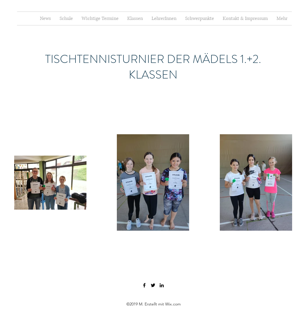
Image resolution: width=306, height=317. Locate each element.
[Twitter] (153, 285)
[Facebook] (144, 285)
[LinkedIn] (162, 285)
